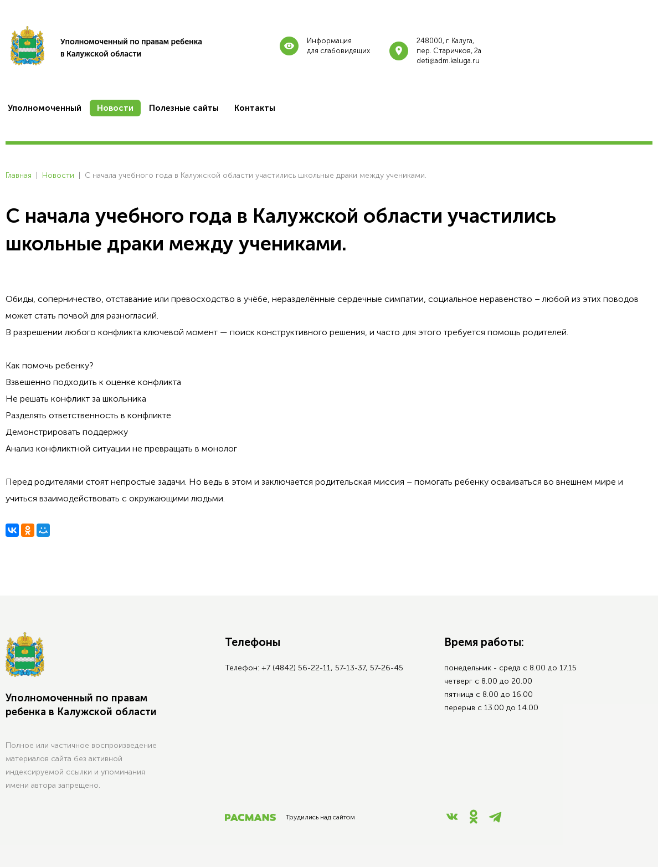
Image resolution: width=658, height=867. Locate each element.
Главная (19, 175)
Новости (58, 175)
